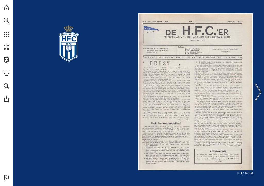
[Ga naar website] (193, 52)
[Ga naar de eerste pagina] (238, 173)
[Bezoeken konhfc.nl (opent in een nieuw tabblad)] (6, 7)
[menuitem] (6, 27)
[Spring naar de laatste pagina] (252, 173)
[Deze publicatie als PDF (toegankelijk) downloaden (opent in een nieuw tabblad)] (6, 60)
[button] (6, 20)
